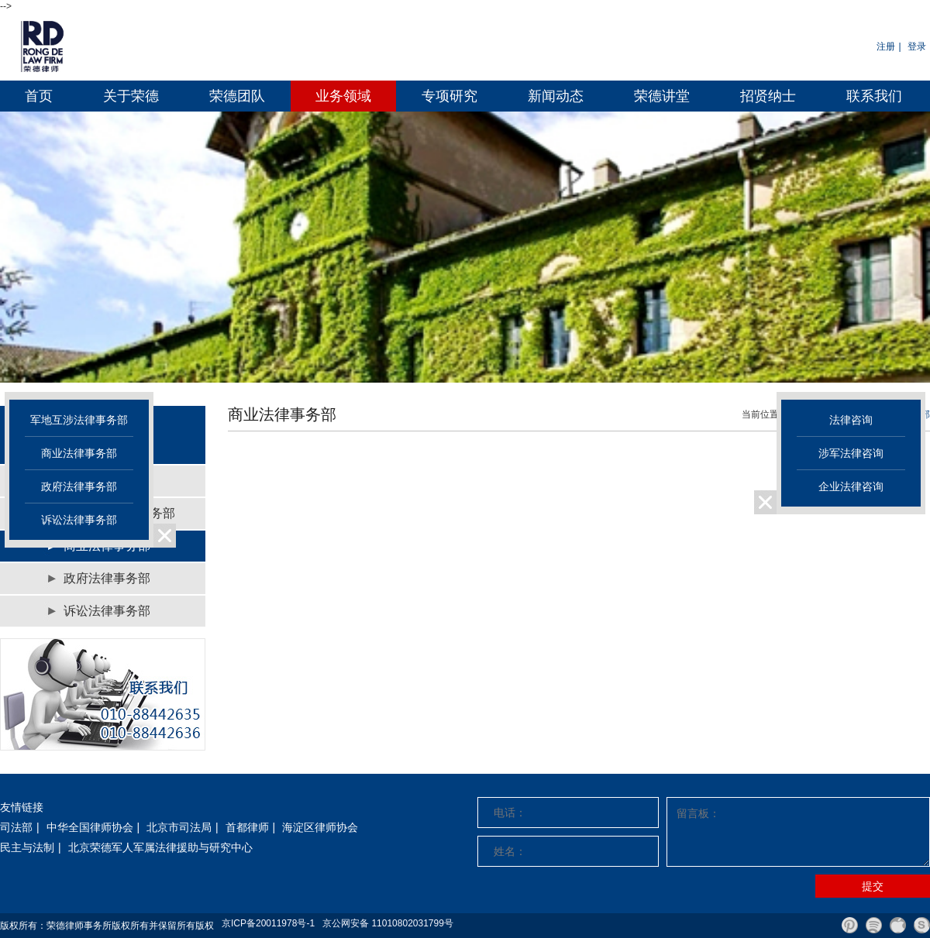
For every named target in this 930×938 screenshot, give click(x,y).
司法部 (16, 827)
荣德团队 (237, 96)
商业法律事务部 (79, 453)
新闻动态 (556, 96)
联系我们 (874, 96)
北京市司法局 (179, 827)
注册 (886, 46)
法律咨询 (851, 420)
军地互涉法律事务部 (79, 420)
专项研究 (449, 96)
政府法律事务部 (107, 578)
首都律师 (247, 827)
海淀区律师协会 (320, 827)
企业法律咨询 (851, 486)
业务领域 (343, 96)
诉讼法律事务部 (107, 610)
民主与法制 (27, 847)
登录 (917, 46)
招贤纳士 (768, 96)
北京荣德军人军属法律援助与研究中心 (160, 847)
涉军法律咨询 (851, 453)
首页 (39, 96)
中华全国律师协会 (89, 827)
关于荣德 (131, 96)
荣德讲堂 (662, 96)
